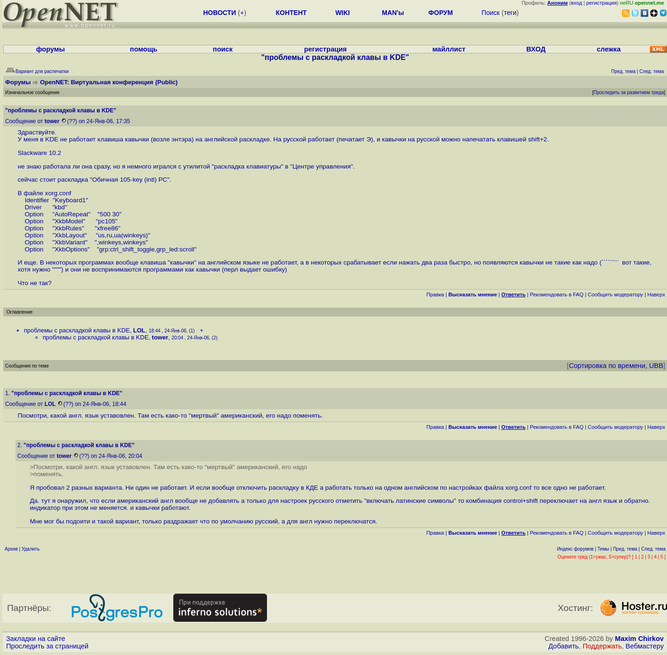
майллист (449, 49)
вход (576, 3)
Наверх (656, 294)
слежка (609, 49)
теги (510, 12)
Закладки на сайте (35, 638)
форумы (50, 49)
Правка (435, 294)
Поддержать (602, 646)
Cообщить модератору (615, 294)
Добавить (563, 646)
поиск (222, 49)
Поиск (491, 12)
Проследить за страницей (47, 646)
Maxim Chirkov (639, 638)
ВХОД (536, 49)
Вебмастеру (645, 646)
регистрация (601, 3)
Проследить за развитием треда (628, 92)
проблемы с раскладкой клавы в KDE (77, 330)
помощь (143, 49)
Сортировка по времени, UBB (616, 365)
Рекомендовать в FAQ (557, 294)
